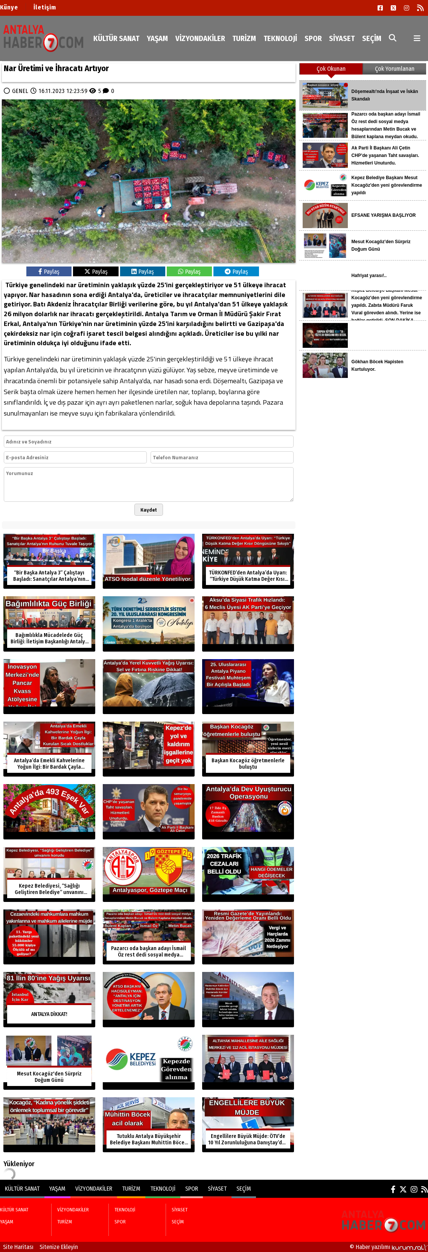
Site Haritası (18, 1246)
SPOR (313, 38)
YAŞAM (157, 38)
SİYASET (342, 38)
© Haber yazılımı (389, 1246)
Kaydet (148, 509)
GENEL (20, 90)
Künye (9, 7)
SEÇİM (371, 38)
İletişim (45, 7)
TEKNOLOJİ (280, 38)
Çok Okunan (331, 68)
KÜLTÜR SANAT (116, 38)
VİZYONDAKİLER (200, 38)
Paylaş (48, 271)
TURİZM (244, 38)
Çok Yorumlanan (394, 68)
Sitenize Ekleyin (59, 1246)
